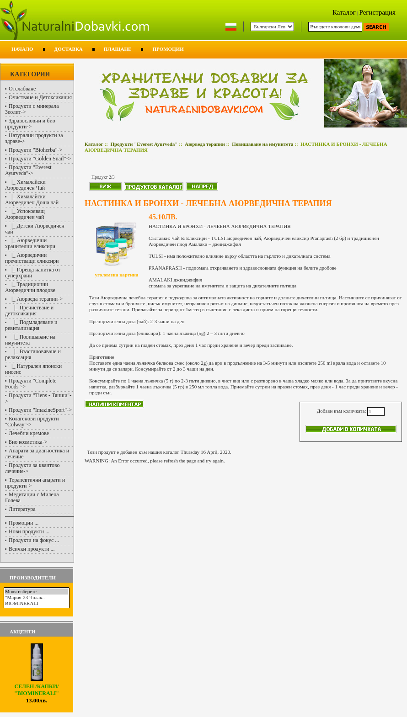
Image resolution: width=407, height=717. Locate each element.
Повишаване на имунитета (262, 144)
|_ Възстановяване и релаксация (33, 354)
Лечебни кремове (29, 433)
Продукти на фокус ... (34, 540)
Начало (22, 49)
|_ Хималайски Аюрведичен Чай (25, 185)
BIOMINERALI (36, 603)
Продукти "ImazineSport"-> (40, 410)
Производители (33, 577)
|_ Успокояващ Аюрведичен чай (25, 214)
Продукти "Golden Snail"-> (40, 158)
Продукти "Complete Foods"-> (30, 383)
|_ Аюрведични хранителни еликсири (30, 243)
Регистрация (377, 12)
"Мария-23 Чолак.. (36, 597)
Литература (22, 509)
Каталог (344, 12)
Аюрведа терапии (205, 144)
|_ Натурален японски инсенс (33, 369)
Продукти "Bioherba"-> (35, 150)
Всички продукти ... (32, 549)
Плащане (118, 49)
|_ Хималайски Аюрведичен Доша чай (32, 199)
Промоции (167, 49)
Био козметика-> (28, 442)
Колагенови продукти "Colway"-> (32, 421)
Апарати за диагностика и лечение (37, 453)
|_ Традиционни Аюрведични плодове (30, 287)
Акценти (22, 631)
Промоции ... (23, 523)
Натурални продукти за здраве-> (34, 138)
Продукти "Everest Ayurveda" (143, 144)
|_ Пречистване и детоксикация (29, 310)
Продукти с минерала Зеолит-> (32, 109)
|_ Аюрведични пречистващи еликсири (32, 258)
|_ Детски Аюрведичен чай (34, 229)
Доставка (68, 49)
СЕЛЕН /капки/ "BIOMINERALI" (36, 687)
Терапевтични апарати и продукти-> (35, 483)
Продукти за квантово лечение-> (32, 468)
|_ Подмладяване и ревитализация (31, 325)
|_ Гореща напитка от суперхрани (32, 272)
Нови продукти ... (29, 531)
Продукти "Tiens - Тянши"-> (38, 398)
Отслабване (22, 88)
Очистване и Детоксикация (40, 97)
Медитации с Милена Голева (32, 497)
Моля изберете (36, 592)
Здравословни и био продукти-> (30, 123)
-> (28, 170)
